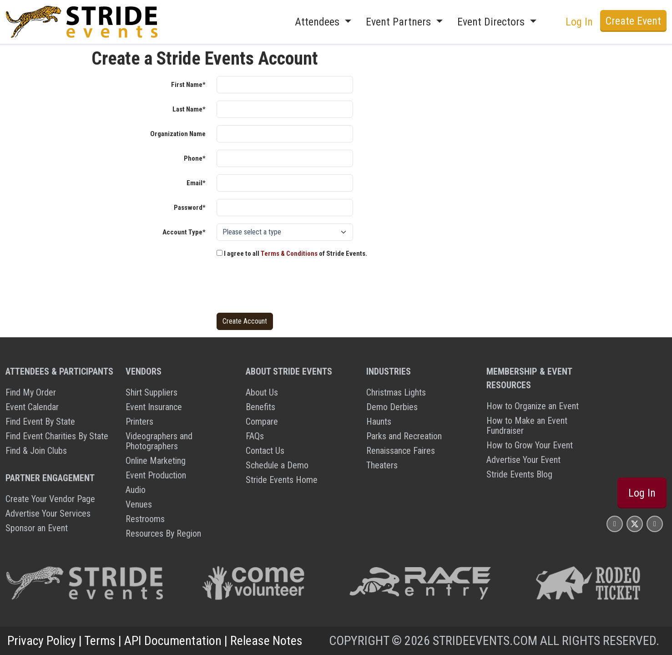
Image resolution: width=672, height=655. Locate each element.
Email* (196, 183)
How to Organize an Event (532, 406)
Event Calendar (32, 406)
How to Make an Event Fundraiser (526, 425)
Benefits (260, 406)
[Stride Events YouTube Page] (654, 523)
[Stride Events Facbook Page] (614, 523)
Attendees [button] (318, 21)
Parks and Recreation (404, 436)
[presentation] (286, 287)
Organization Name (178, 134)
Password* (190, 207)
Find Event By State (40, 421)
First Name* (188, 85)
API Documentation (173, 640)
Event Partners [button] (400, 21)
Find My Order (30, 392)
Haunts (378, 421)
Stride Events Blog (519, 474)
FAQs (255, 436)
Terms (100, 640)
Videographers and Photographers (159, 441)
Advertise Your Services (48, 513)
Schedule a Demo (277, 465)
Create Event (633, 21)
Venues (139, 504)
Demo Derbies (392, 406)
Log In (579, 21)
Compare (262, 421)
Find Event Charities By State (56, 436)
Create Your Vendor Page (50, 498)
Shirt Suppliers (151, 392)
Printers (139, 421)
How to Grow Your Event (529, 445)
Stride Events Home (282, 479)
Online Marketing (156, 460)
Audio (136, 489)
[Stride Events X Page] (634, 523)
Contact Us (265, 450)
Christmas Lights (396, 392)
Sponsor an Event (36, 528)
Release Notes (266, 640)
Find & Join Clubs (36, 450)
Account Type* (184, 232)
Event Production (156, 475)
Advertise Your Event (523, 459)
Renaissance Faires (400, 450)
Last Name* (189, 109)
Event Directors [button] (492, 21)
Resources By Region (163, 533)
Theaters (382, 465)
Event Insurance (154, 406)
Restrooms (145, 518)
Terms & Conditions (289, 253)
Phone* (195, 158)
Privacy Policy (41, 640)
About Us (262, 392)
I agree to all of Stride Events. (292, 253)
